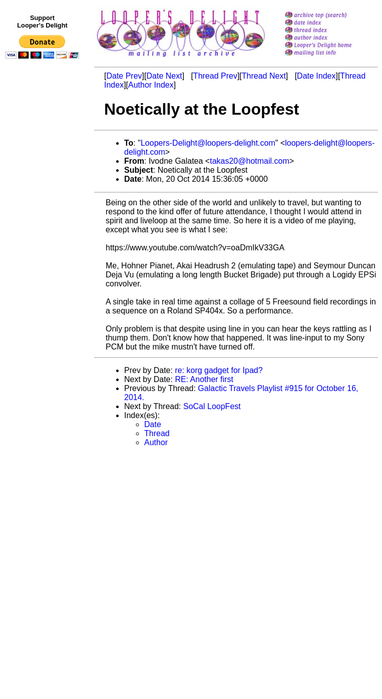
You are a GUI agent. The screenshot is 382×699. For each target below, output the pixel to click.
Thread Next (264, 76)
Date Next (164, 76)
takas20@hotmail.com (249, 161)
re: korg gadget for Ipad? (218, 370)
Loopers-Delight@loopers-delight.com (208, 143)
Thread (157, 433)
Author (156, 442)
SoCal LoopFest (212, 406)
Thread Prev (215, 76)
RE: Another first (204, 379)
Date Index (316, 76)
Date (152, 424)
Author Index (151, 85)
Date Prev (124, 76)
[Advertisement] (44, 269)
